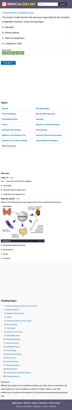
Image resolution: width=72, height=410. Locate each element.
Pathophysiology (13, 339)
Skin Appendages (42, 108)
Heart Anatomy (12, 310)
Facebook (28, 406)
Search (62, 4)
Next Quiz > (8, 63)
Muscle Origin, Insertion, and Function (21, 306)
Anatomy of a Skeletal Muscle (18, 373)
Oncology (39, 119)
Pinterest (52, 406)
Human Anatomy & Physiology (18, 321)
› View (11, 178)
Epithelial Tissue (13, 347)
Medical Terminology (15, 313)
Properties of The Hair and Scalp (14, 141)
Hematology (11, 350)
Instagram (37, 406)
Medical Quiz (17, 403)
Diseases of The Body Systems (48, 124)
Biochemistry (11, 369)
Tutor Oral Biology (9, 114)
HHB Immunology (8, 146)
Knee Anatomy (12, 361)
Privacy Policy (54, 403)
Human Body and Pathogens (47, 141)
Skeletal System (12, 365)
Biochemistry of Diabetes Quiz (19, 13)
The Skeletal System (10, 119)
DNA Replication (13, 335)
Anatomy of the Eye (14, 332)
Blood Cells (11, 358)
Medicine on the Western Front (14, 135)
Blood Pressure (12, 343)
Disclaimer (43, 403)
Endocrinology (41, 130)
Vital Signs (10, 328)
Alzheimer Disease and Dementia (49, 135)
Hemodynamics (12, 376)
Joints (9, 317)
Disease (5, 108)
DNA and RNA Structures (45, 114)
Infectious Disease (14, 354)
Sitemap (27, 403)
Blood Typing (11, 324)
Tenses (4, 124)
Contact (35, 403)
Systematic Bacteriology (11, 130)
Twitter (45, 406)
